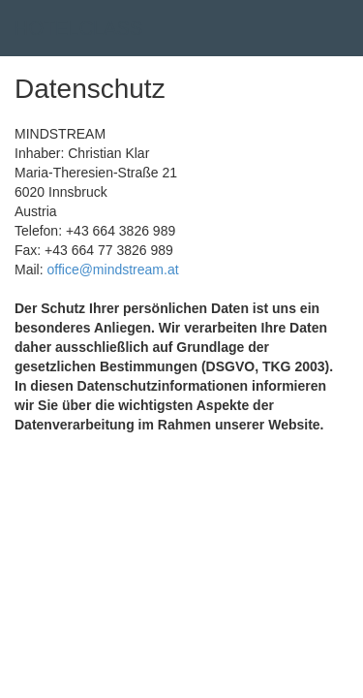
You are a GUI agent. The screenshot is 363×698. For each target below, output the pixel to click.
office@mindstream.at (112, 269)
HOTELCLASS (78, 28)
